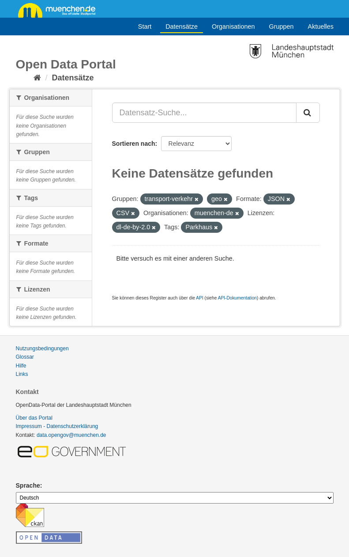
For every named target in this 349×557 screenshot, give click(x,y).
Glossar (25, 357)
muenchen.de (60, 10)
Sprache (28, 485)
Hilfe (21, 366)
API (199, 298)
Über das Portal (34, 418)
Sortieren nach (133, 143)
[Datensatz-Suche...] (204, 112)
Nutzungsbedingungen (42, 348)
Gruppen (281, 26)
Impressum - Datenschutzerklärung (57, 426)
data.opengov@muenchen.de (71, 435)
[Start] (37, 77)
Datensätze (181, 26)
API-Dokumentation (237, 298)
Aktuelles (321, 26)
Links (22, 374)
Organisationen (233, 26)
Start (144, 26)
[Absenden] (308, 112)
